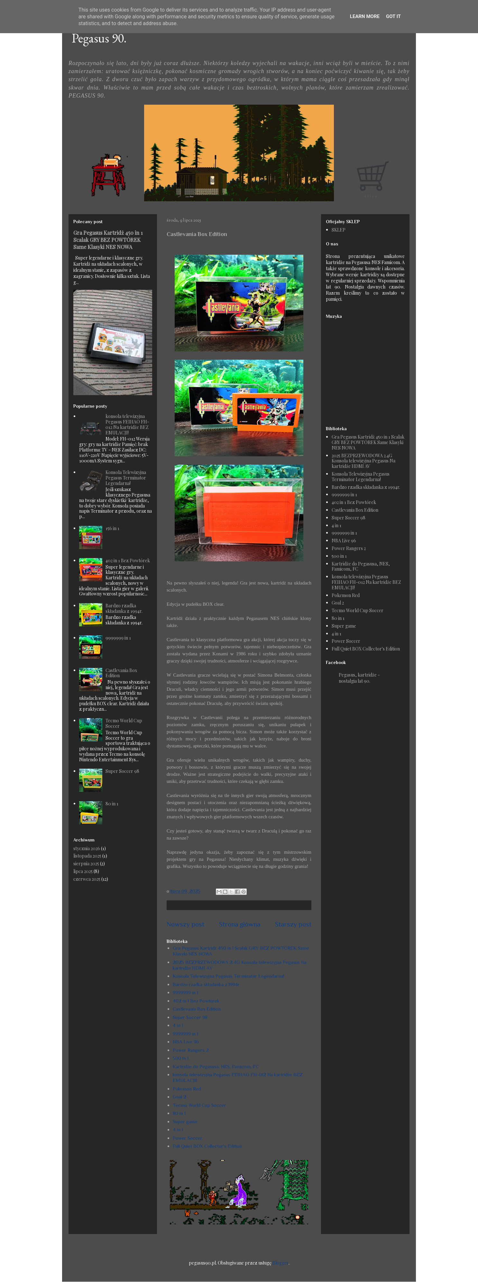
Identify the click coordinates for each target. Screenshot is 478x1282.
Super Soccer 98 (190, 1017)
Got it (393, 16)
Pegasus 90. (99, 38)
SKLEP (338, 230)
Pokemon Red (187, 1088)
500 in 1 (180, 1058)
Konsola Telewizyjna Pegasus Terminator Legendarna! (228, 976)
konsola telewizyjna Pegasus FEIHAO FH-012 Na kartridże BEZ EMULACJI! (127, 424)
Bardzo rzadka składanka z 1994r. (206, 984)
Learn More (365, 16)
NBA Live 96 (186, 1041)
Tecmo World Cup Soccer (199, 1105)
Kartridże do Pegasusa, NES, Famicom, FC (216, 1066)
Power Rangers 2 (191, 1050)
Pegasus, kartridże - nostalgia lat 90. (359, 678)
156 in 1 (112, 528)
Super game (185, 1121)
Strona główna (240, 924)
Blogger (280, 1263)
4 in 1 (178, 1025)
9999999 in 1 (185, 992)
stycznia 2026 (86, 848)
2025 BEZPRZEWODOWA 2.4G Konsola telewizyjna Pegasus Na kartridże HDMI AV (363, 461)
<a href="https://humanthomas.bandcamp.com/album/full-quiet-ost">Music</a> (366, 369)
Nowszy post (185, 924)
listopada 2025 (87, 856)
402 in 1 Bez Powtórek (196, 1000)
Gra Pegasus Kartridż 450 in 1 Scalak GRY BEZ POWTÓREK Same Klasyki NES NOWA (108, 239)
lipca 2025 (83, 871)
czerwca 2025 (86, 879)
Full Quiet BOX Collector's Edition (207, 1146)
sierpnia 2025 (86, 863)
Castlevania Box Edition (197, 1008)
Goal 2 (179, 1096)
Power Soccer (187, 1138)
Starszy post (293, 924)
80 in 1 (179, 1113)
